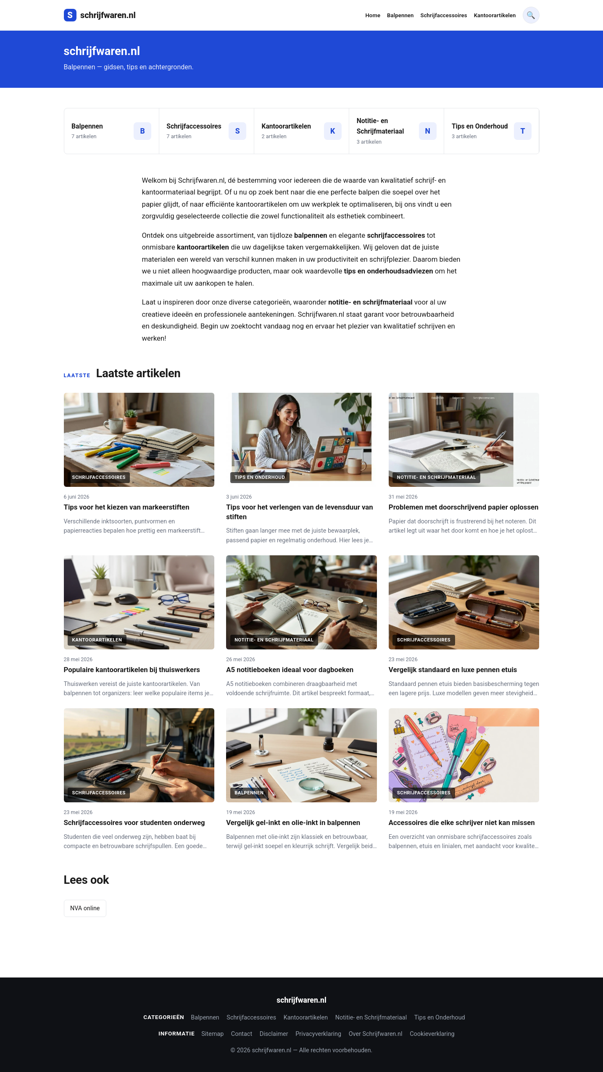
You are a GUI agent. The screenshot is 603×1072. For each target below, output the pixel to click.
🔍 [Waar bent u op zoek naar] (531, 15)
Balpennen (400, 15)
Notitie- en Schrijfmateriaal (371, 1017)
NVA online (85, 908)
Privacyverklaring (318, 1034)
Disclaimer (274, 1034)
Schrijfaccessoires (444, 15)
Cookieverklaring (432, 1034)
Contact (241, 1034)
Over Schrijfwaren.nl (376, 1034)
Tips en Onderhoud (439, 1017)
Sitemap (212, 1034)
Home (372, 15)
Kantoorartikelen (495, 15)
